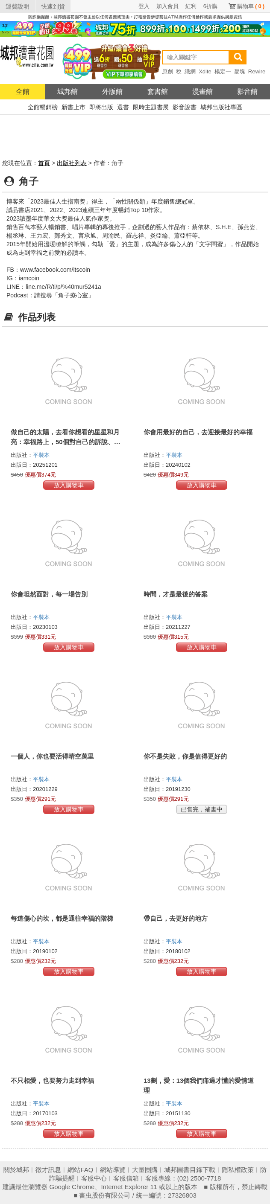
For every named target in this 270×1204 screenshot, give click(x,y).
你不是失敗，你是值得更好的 (185, 756)
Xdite (205, 71)
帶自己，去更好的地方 (176, 918)
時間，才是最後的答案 (176, 594)
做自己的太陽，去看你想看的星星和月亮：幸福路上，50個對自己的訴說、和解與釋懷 (65, 441)
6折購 (210, 6)
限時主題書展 (151, 107)
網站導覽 (113, 1169)
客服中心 (94, 1178)
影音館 (247, 91)
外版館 (112, 91)
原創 (167, 71)
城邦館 (67, 91)
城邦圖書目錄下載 (189, 1169)
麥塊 (239, 71)
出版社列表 (72, 163)
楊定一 (222, 71)
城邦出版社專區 (221, 107)
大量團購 (145, 1169)
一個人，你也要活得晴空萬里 (52, 756)
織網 (190, 71)
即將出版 (101, 107)
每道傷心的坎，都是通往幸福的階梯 (62, 918)
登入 (144, 6)
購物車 (250, 6)
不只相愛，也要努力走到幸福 (52, 1080)
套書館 (157, 91)
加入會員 (167, 6)
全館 (22, 91)
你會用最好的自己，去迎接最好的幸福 (198, 432)
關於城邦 (16, 1169)
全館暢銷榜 (43, 107)
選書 (123, 107)
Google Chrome (72, 1186)
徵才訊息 (48, 1169)
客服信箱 (126, 1178)
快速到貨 (53, 6)
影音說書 (185, 107)
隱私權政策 (238, 1169)
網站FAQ (80, 1169)
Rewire (256, 71)
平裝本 (41, 455)
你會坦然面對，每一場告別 (49, 594)
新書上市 (73, 107)
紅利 (191, 6)
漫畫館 (202, 91)
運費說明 (17, 6)
